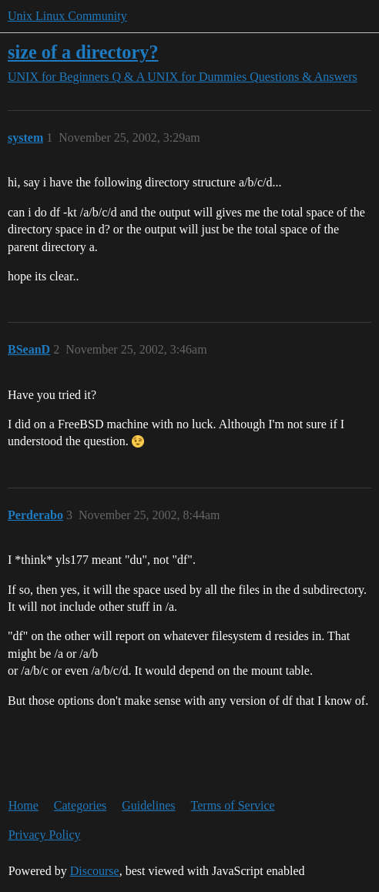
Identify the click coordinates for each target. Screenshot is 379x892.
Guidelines (148, 805)
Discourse (94, 870)
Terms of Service (233, 805)
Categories (80, 805)
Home (23, 805)
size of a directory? (83, 52)
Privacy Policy (44, 834)
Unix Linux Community (67, 15)
